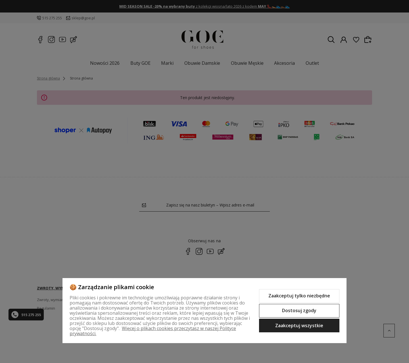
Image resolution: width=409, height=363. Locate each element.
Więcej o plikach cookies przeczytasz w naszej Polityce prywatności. (153, 331)
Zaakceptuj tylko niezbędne (299, 296)
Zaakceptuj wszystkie (299, 325)
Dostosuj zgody (299, 310)
